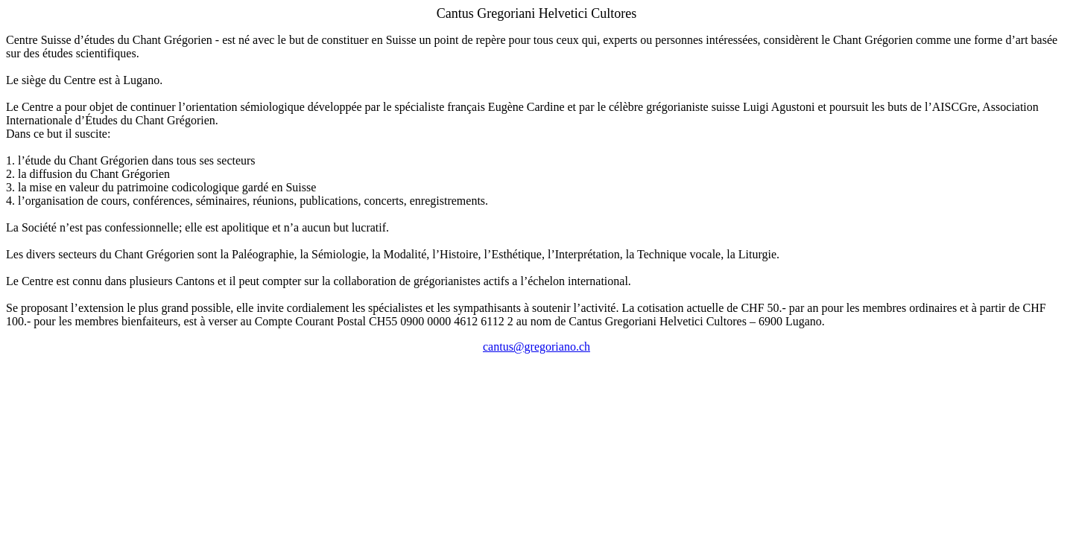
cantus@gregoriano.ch (536, 346)
